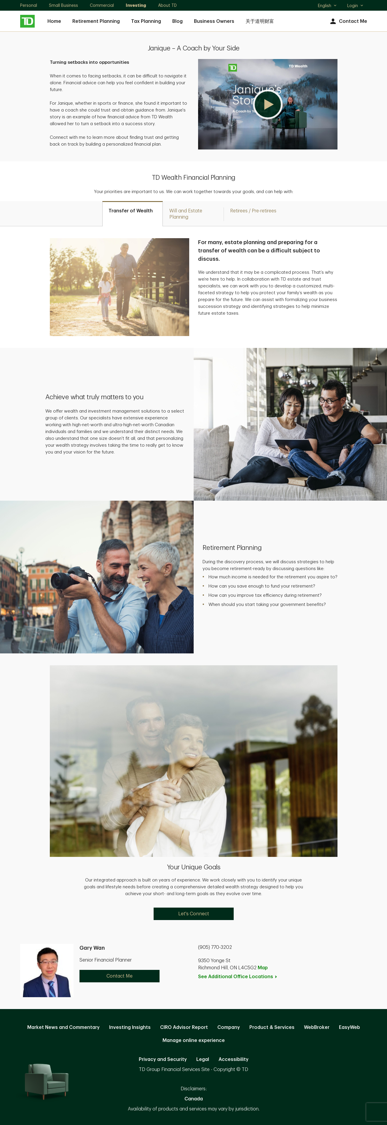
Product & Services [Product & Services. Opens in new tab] (271, 1027)
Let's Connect (193, 913)
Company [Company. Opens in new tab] (228, 1027)
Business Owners (214, 21)
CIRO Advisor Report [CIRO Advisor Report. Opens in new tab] (184, 1027)
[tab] (132, 213)
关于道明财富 (260, 21)
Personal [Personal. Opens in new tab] (28, 5)
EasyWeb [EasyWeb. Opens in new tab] (349, 1027)
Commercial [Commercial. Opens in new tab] (102, 5)
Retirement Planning (96, 21)
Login (355, 6)
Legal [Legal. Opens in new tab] (202, 1059)
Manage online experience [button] (194, 1040)
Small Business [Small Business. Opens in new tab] (63, 5)
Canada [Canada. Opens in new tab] (193, 1099)
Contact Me (348, 21)
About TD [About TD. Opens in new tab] (167, 5)
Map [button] (263, 967)
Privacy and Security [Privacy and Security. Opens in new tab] (163, 1059)
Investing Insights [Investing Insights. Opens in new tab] (130, 1027)
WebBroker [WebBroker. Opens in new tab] (316, 1027)
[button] (267, 104)
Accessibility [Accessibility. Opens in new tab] (234, 1059)
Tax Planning (146, 21)
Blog (177, 21)
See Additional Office (238, 976)
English (327, 6)
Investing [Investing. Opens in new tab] (136, 5)
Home (54, 21)
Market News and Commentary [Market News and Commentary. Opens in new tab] (63, 1027)
